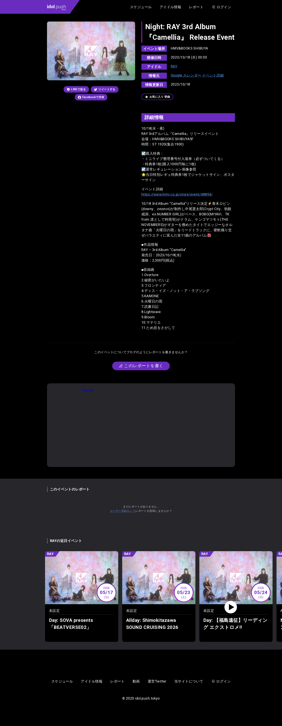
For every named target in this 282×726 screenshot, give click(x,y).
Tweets (88, 390)
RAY (174, 66)
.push (56, 7)
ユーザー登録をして (122, 510)
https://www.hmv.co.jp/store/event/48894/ (176, 194)
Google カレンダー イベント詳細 (197, 75)
